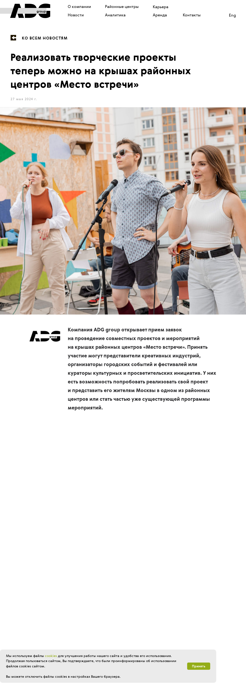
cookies (51, 655)
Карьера (160, 6)
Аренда (160, 15)
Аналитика (115, 15)
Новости (76, 15)
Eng (232, 15)
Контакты (192, 15)
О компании (79, 6)
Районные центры (122, 6)
